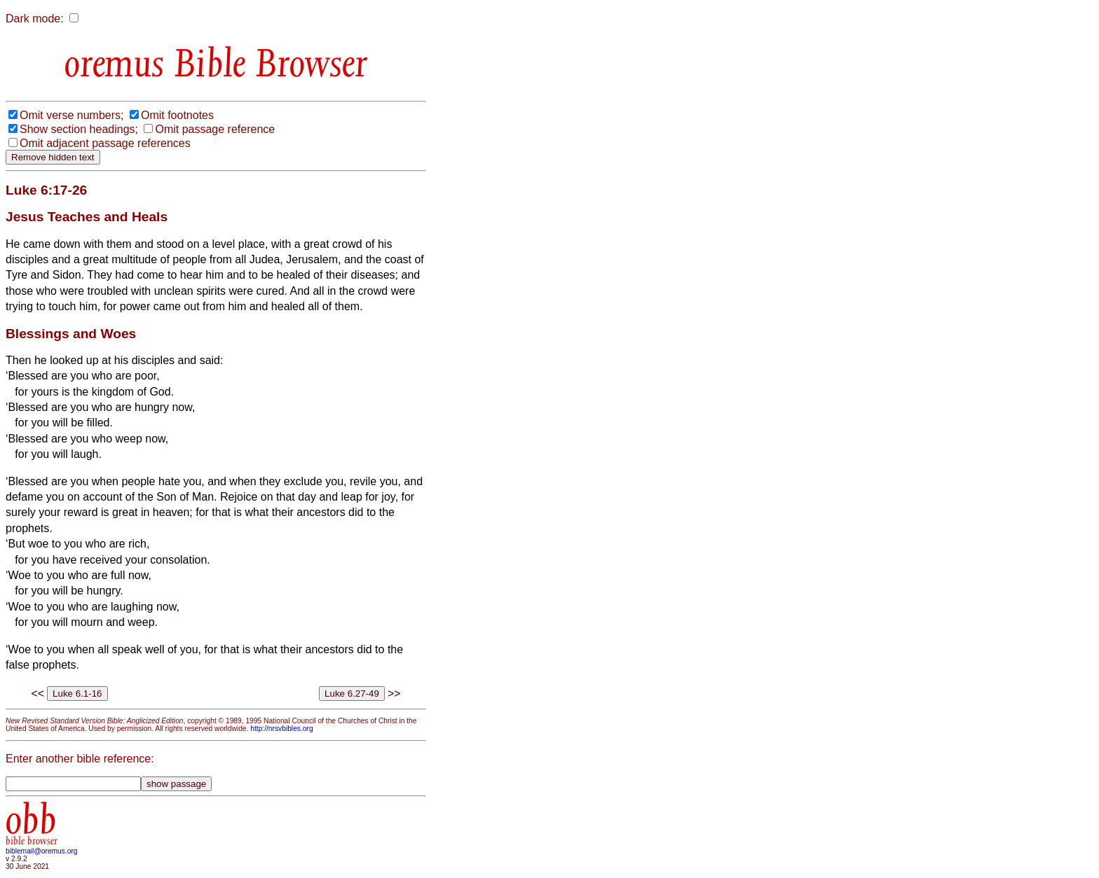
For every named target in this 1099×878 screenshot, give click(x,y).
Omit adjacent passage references (105, 143)
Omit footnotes (177, 115)
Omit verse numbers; (71, 115)
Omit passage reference (215, 129)
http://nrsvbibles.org (281, 728)
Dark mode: (35, 19)
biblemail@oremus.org (42, 851)
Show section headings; (79, 129)
